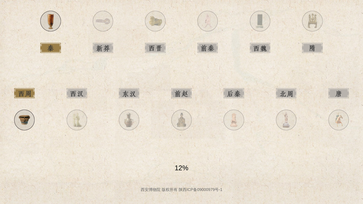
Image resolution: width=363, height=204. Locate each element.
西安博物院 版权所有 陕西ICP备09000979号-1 (181, 189)
